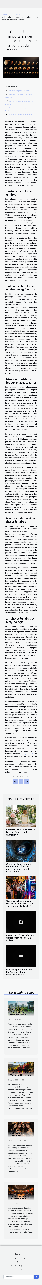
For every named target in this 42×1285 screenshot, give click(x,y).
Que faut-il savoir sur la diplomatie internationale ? (20, 1196)
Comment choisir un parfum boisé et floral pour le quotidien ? (20, 832)
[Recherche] (18, 1277)
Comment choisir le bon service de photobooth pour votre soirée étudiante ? (20, 903)
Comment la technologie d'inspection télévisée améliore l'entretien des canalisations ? (19, 867)
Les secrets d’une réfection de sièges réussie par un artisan (20, 938)
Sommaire (13, 86)
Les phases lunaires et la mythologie (21, 114)
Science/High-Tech (20, 1265)
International (15, 14)
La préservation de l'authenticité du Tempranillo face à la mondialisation (20, 1073)
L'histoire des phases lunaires (19, 91)
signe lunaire (29, 754)
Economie (20, 1254)
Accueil (4, 14)
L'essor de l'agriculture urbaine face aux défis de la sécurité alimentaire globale (21, 1015)
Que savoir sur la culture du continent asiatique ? (19, 1134)
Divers (20, 1269)
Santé (20, 1261)
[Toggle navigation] (6, 4)
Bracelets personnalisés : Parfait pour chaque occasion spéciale (19, 972)
